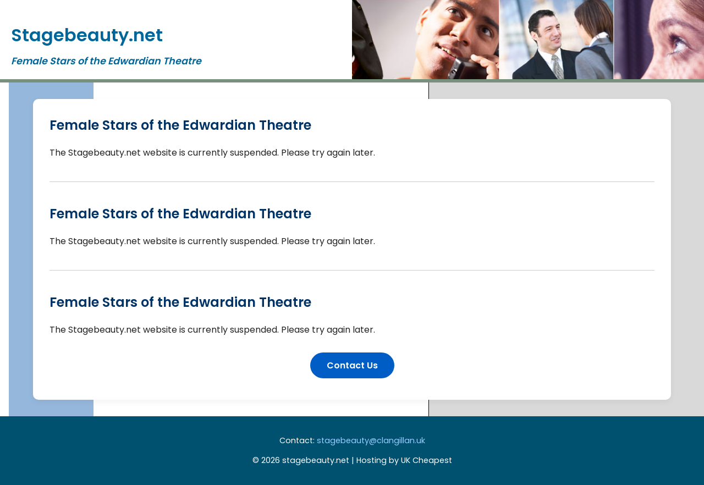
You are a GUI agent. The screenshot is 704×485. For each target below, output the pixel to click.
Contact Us (352, 365)
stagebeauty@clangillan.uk (371, 440)
